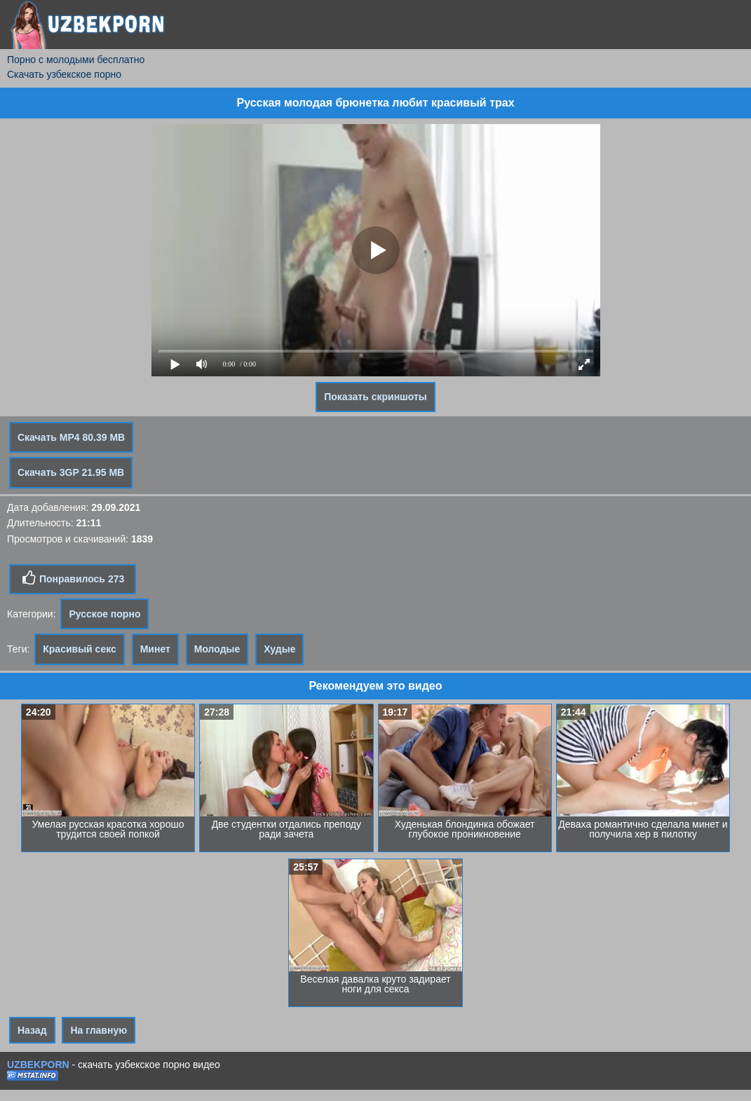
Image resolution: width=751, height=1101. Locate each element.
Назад (32, 1030)
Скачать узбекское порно (64, 74)
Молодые (217, 649)
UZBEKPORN (38, 1064)
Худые (279, 649)
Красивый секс (79, 649)
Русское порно (104, 614)
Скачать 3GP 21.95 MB (71, 472)
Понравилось (72, 578)
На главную (98, 1030)
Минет (155, 649)
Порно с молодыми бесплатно (75, 59)
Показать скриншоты (375, 396)
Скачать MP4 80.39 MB (71, 437)
